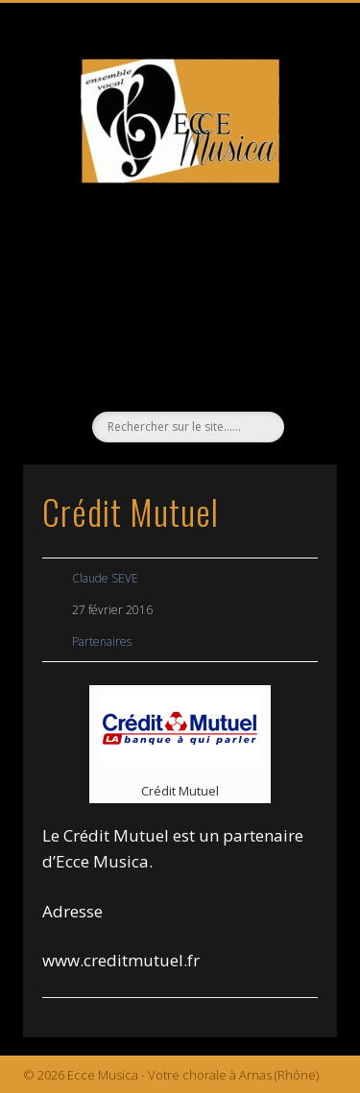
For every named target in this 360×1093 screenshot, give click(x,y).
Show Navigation (291, 171)
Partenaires (102, 641)
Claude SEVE (105, 578)
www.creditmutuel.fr (121, 960)
